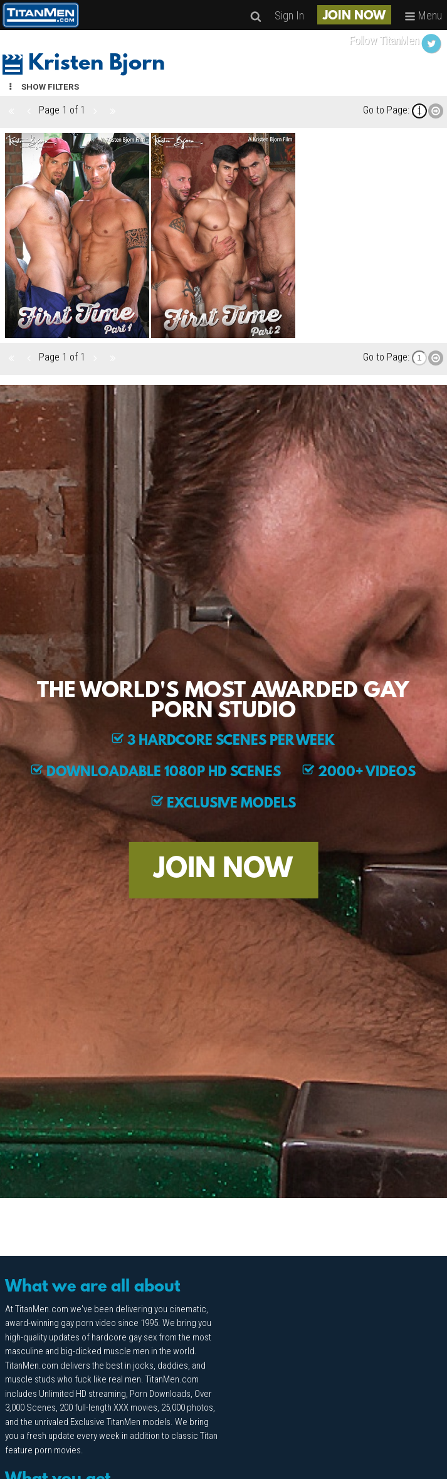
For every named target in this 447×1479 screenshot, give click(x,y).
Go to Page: (386, 110)
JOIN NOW (354, 16)
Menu (423, 15)
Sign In (289, 15)
